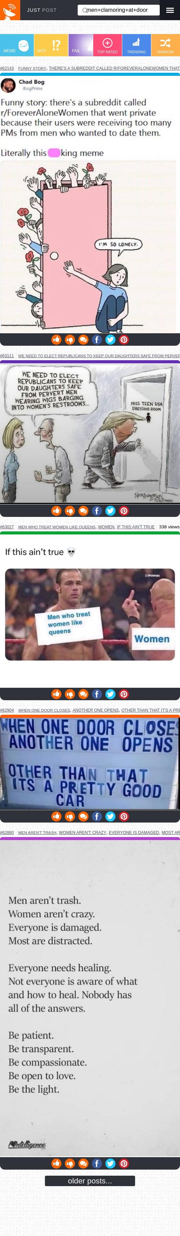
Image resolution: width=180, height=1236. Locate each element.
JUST (42, 10)
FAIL (84, 46)
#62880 (7, 832)
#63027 (7, 527)
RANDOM (165, 46)
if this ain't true (136, 527)
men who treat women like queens (57, 527)
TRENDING (136, 45)
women (106, 527)
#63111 (7, 355)
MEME (16, 46)
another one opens (96, 710)
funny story (32, 68)
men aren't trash (37, 832)
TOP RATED (107, 46)
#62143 (7, 68)
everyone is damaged (134, 832)
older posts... (90, 1180)
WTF (48, 46)
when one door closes (44, 710)
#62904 (7, 710)
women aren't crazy (82, 832)
